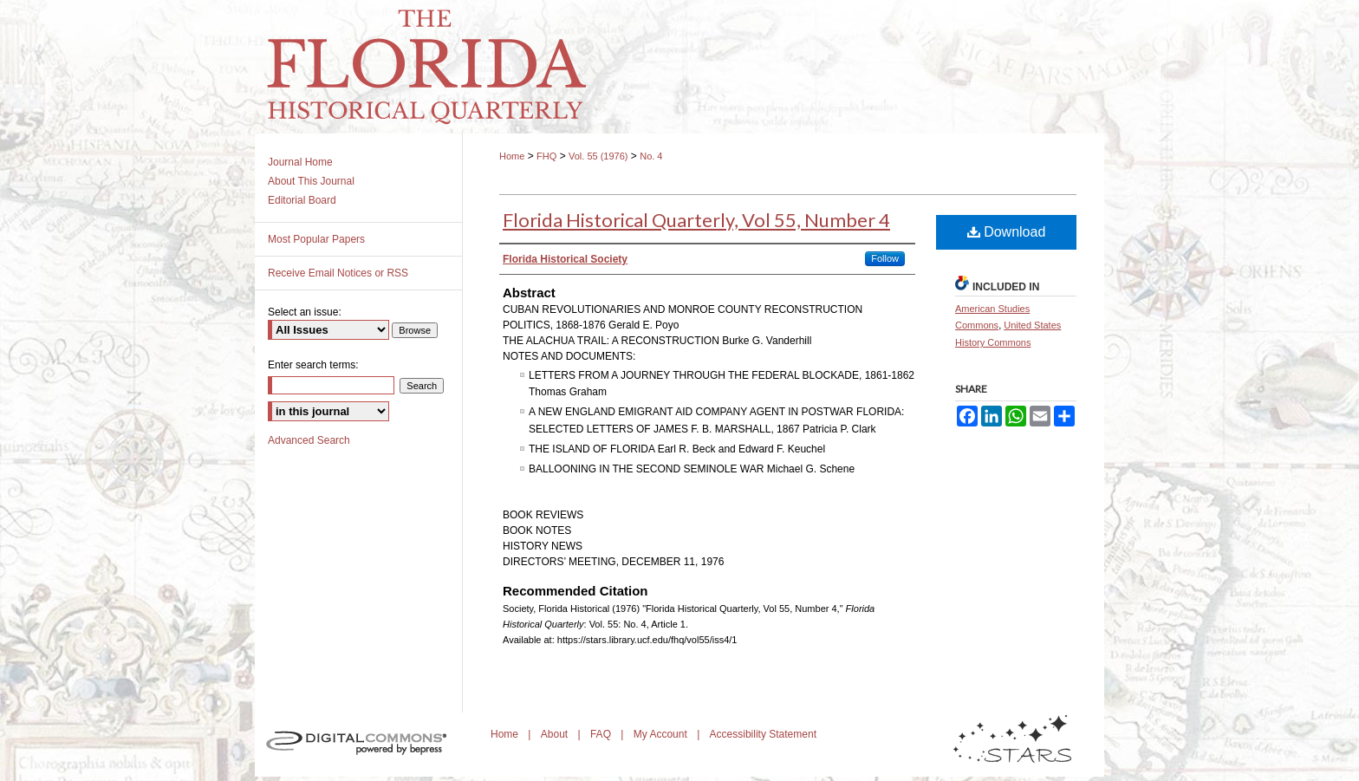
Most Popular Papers (316, 239)
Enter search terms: (313, 365)
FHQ (546, 156)
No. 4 (651, 156)
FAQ (602, 734)
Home (511, 156)
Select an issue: (304, 312)
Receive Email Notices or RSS (338, 273)
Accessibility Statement (763, 734)
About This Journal (311, 181)
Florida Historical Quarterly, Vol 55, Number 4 (696, 219)
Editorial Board (302, 200)
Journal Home (300, 162)
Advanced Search (309, 440)
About (556, 734)
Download (1006, 232)
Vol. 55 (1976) (598, 156)
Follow (885, 258)
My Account (662, 734)
